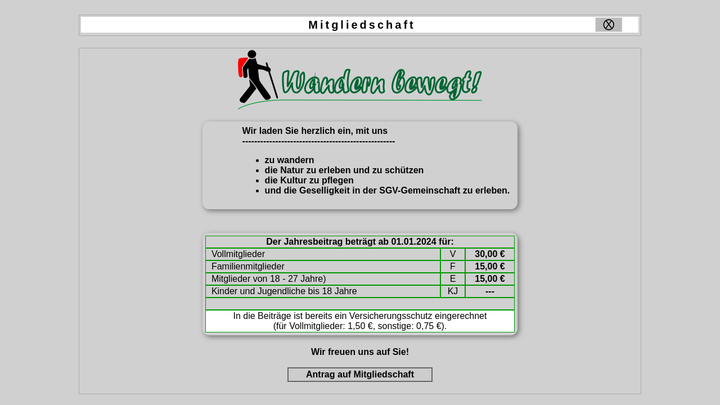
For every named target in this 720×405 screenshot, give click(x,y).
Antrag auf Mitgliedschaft (360, 374)
